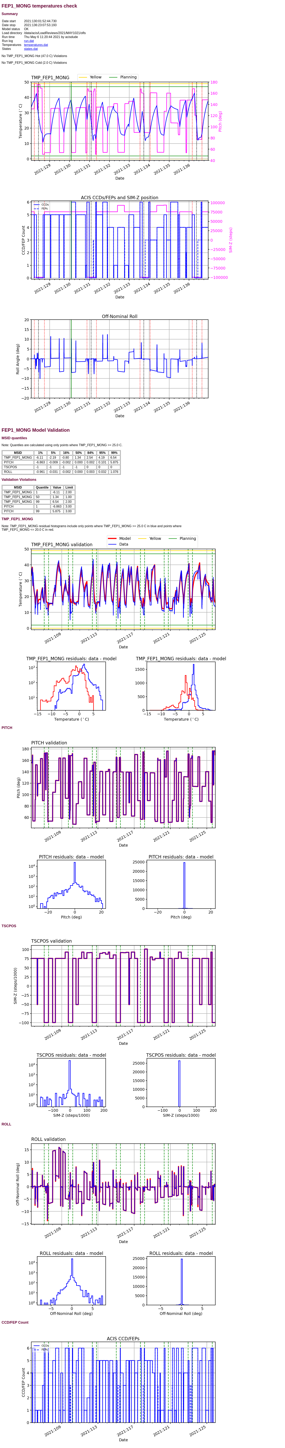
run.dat (29, 41)
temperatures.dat (36, 45)
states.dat (31, 48)
